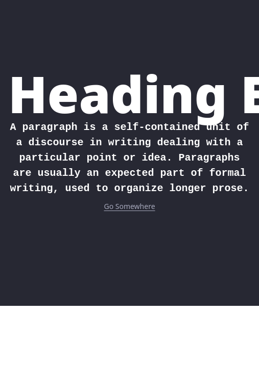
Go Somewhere (129, 206)
